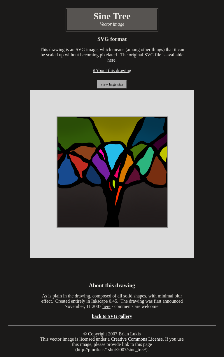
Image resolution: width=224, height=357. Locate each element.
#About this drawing (112, 70)
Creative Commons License (137, 339)
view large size (112, 84)
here (111, 60)
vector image (62, 339)
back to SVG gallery (112, 316)
